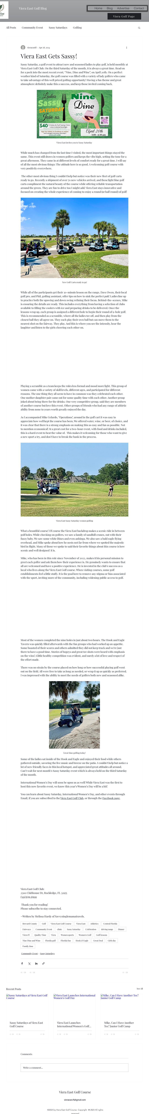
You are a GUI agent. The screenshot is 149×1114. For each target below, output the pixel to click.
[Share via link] (43, 963)
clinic (59, 929)
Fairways (27, 929)
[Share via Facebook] (22, 963)
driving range (107, 929)
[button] (139, 27)
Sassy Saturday (73, 929)
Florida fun (66, 940)
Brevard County (30, 923)
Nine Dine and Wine (31, 940)
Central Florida (110, 923)
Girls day (112, 940)
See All (140, 988)
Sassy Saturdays (58, 27)
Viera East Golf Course (61, 923)
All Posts (11, 27)
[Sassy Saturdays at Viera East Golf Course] (27, 1005)
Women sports (67, 935)
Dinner (121, 929)
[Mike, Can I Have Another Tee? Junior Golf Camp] (122, 1005)
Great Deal (98, 940)
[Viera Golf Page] (124, 16)
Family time (28, 946)
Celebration (90, 929)
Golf (44, 923)
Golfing (77, 27)
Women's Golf (85, 935)
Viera (53, 935)
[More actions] (126, 47)
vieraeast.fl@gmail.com (75, 1099)
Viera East (80, 923)
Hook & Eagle (82, 940)
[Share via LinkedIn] (36, 963)
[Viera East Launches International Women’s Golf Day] (75, 1005)
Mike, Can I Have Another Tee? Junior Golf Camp (119, 1024)
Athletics (94, 923)
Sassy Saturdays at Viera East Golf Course (26, 1024)
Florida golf (50, 940)
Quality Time (40, 935)
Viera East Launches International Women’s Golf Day (73, 1024)
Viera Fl (26, 935)
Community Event (32, 27)
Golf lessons (101, 935)
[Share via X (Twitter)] (29, 963)
